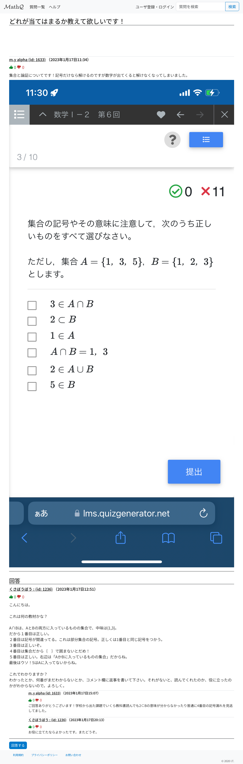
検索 (232, 6)
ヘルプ (54, 7)
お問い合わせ (73, 755)
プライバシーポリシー (44, 755)
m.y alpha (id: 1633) (27, 59)
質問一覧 (37, 7)
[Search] (200, 6)
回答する (18, 745)
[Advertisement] (121, 39)
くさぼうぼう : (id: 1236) (31, 589)
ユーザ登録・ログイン (155, 7)
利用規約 (18, 755)
